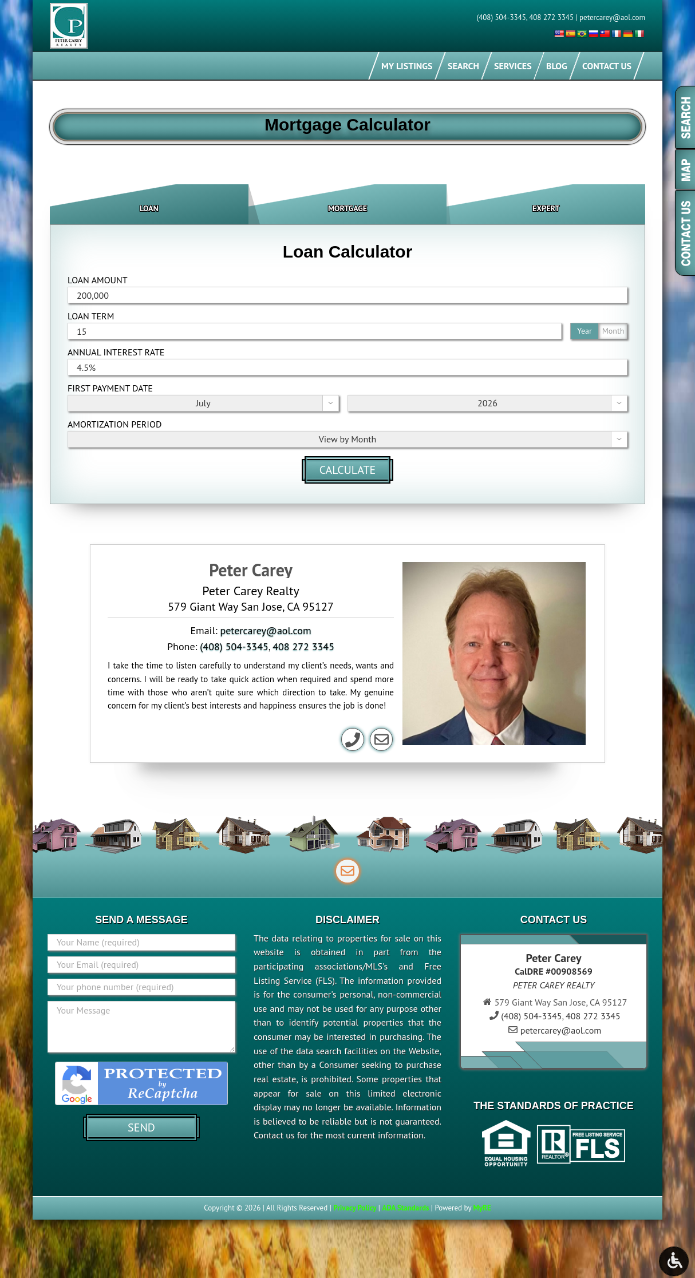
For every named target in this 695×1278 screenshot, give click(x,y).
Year (584, 331)
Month (613, 331)
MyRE (482, 1208)
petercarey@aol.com (612, 17)
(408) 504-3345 (501, 17)
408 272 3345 (551, 17)
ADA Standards (405, 1208)
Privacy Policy (354, 1208)
